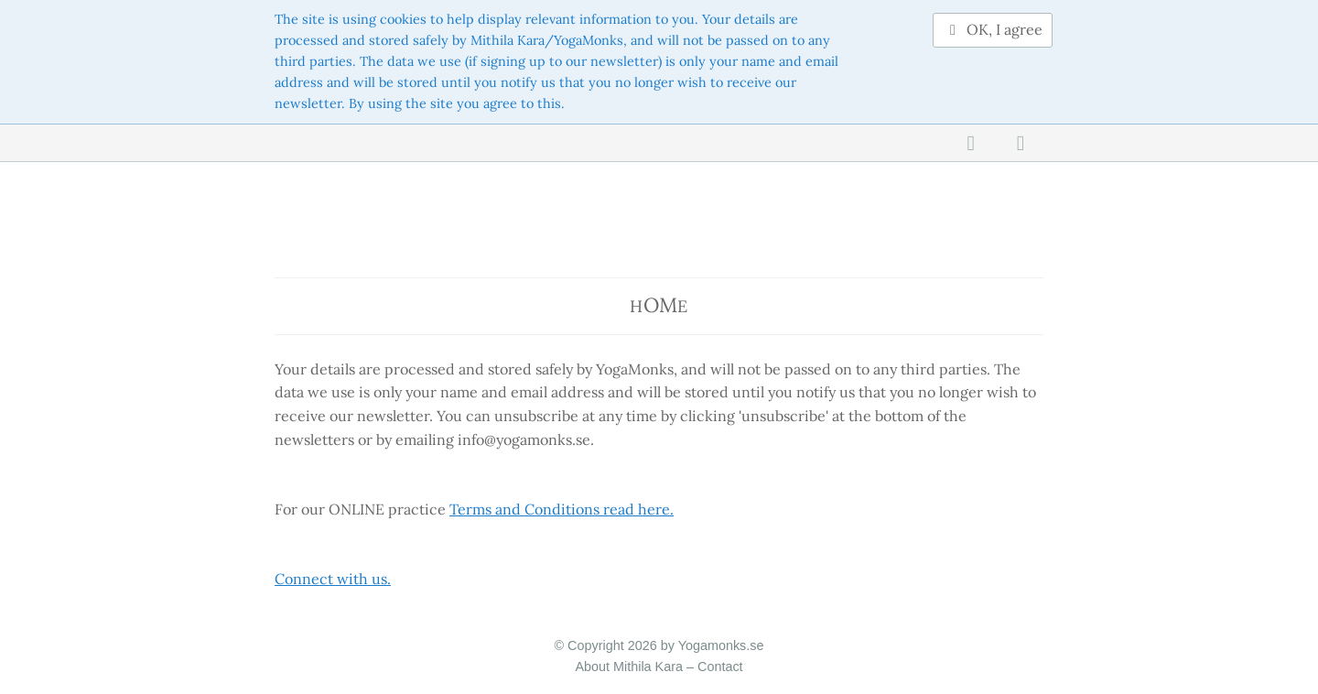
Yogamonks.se (721, 645)
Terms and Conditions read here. (561, 509)
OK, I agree (993, 29)
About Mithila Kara (629, 666)
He (658, 305)
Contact (720, 666)
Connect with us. (333, 578)
